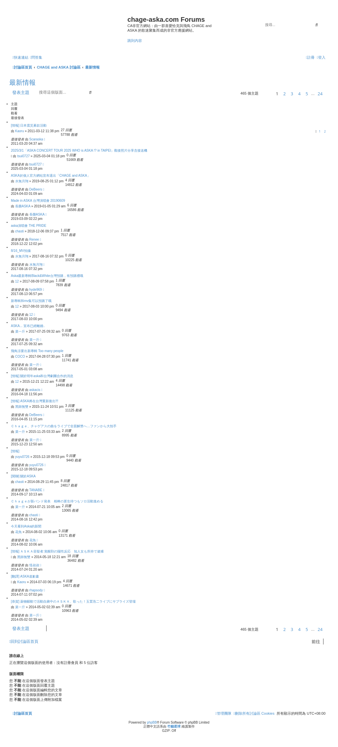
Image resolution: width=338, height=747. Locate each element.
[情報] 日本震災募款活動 (29, 125)
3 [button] (292, 94)
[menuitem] (36, 57)
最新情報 (22, 82)
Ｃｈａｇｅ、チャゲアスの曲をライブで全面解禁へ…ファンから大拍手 (64, 426)
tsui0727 (23, 156)
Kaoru (19, 131)
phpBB (152, 722)
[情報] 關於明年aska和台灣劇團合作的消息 (42, 376)
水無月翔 (21, 181)
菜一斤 (20, 331)
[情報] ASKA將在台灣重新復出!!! (34, 401)
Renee (34, 239)
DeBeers (35, 189)
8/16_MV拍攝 (21, 251)
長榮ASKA (22, 206)
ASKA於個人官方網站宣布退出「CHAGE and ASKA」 (50, 175)
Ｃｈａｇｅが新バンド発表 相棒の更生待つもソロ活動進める (57, 501)
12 (17, 281)
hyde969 (35, 289)
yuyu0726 (22, 457)
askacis (34, 390)
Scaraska (36, 139)
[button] (266, 93)
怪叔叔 (34, 565)
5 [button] (307, 94)
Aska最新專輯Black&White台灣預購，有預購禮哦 (47, 276)
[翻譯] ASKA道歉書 (25, 576)
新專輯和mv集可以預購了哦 (31, 301)
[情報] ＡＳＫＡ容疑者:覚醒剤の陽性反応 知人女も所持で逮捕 (57, 551)
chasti (19, 231)
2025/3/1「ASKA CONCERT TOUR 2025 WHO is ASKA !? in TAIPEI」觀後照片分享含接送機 (79, 150)
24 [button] (320, 94)
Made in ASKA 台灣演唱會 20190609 (38, 200)
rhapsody (36, 590)
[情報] (15, 451)
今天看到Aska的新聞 (26, 526)
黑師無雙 (21, 406)
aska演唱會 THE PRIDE (28, 225)
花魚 (18, 532)
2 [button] (284, 94)
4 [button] (299, 94)
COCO (20, 356)
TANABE (35, 490)
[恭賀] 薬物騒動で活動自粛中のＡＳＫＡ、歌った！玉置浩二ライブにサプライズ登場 (73, 601)
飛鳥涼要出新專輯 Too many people (37, 351)
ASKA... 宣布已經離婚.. (28, 326)
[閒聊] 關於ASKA (23, 476)
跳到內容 (134, 41)
